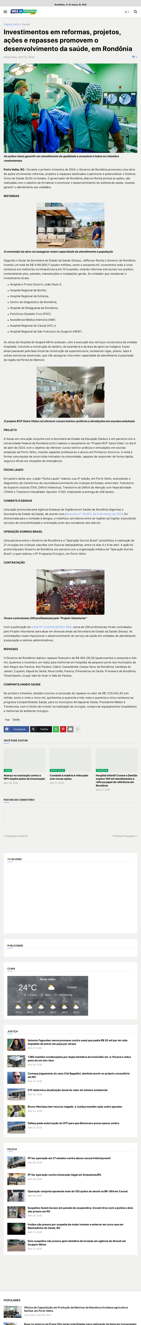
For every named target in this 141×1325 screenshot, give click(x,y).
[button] (5, 12)
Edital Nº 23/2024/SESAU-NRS (51, 627)
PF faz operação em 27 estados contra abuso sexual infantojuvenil (69, 1158)
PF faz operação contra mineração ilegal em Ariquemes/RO (64, 1174)
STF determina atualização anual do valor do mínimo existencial (67, 1090)
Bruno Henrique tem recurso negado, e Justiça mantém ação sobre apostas (75, 1106)
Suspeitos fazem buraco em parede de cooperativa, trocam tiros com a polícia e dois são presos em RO (80, 1209)
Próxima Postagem (124, 835)
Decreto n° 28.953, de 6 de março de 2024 (95, 514)
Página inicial (11, 24)
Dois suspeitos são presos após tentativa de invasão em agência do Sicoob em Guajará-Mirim (77, 1242)
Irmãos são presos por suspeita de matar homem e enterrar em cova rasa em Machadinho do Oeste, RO (75, 1226)
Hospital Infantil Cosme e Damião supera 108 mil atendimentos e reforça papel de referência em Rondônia (116, 780)
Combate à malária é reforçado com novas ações (69, 777)
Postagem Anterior (17, 835)
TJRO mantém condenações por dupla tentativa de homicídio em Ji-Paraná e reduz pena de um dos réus (79, 1058)
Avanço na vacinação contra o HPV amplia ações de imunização (24, 777)
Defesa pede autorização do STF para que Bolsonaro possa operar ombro (73, 1123)
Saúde (26, 24)
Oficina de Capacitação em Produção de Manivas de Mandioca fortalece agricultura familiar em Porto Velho (76, 1309)
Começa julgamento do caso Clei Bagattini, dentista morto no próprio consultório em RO (79, 1075)
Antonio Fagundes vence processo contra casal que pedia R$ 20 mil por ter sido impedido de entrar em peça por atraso (78, 1042)
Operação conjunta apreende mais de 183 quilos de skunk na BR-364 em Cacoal (78, 1191)
